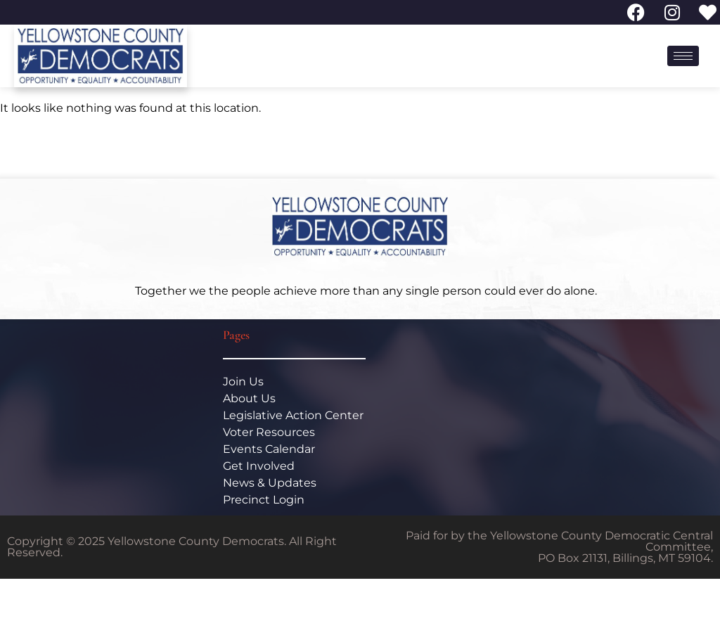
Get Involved (259, 466)
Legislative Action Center (293, 415)
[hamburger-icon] (683, 56)
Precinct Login (263, 499)
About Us (249, 398)
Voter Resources (269, 432)
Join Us (243, 381)
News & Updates (269, 482)
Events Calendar (269, 449)
